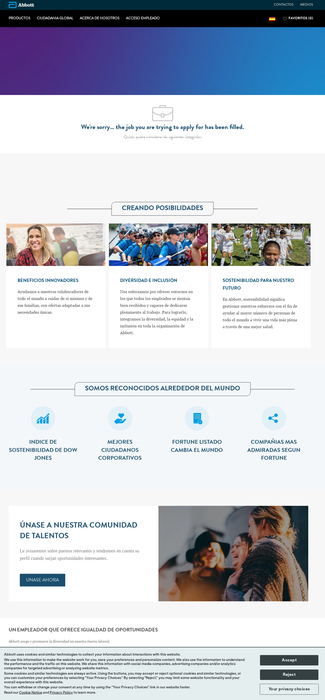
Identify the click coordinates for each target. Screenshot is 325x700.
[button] (272, 19)
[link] (42, 580)
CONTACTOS (284, 5)
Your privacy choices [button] (289, 689)
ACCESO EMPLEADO (143, 18)
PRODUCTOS (19, 18)
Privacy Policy (61, 692)
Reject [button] (289, 675)
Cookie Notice (30, 692)
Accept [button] (289, 660)
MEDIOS (306, 5)
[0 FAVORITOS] (298, 18)
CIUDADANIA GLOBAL (55, 18)
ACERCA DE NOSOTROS (99, 18)
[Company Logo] (21, 5)
